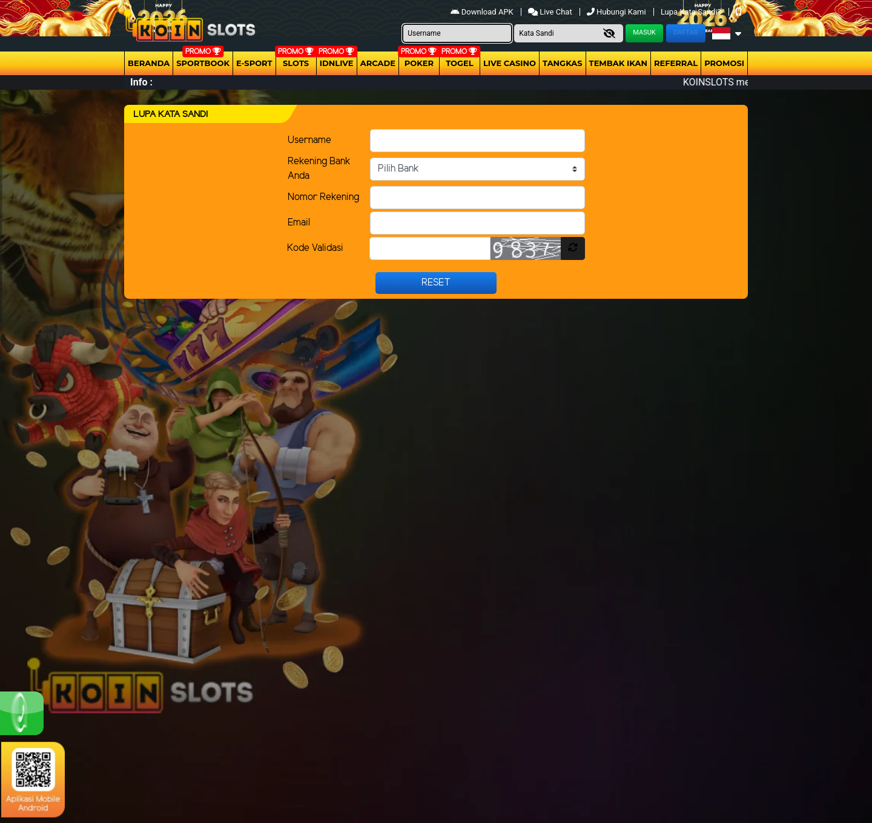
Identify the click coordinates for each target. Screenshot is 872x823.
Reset (436, 282)
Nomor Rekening (323, 197)
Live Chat (551, 11)
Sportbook (203, 63)
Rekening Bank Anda (319, 169)
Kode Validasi (315, 248)
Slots (296, 63)
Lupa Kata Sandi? (692, 11)
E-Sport (254, 63)
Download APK (483, 11)
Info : (141, 82)
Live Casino (509, 63)
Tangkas (563, 63)
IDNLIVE (337, 63)
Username (309, 140)
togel (459, 63)
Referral (676, 63)
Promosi (724, 63)
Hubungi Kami (617, 11)
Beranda (149, 63)
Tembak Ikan (618, 63)
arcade (377, 63)
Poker (419, 63)
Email (299, 222)
